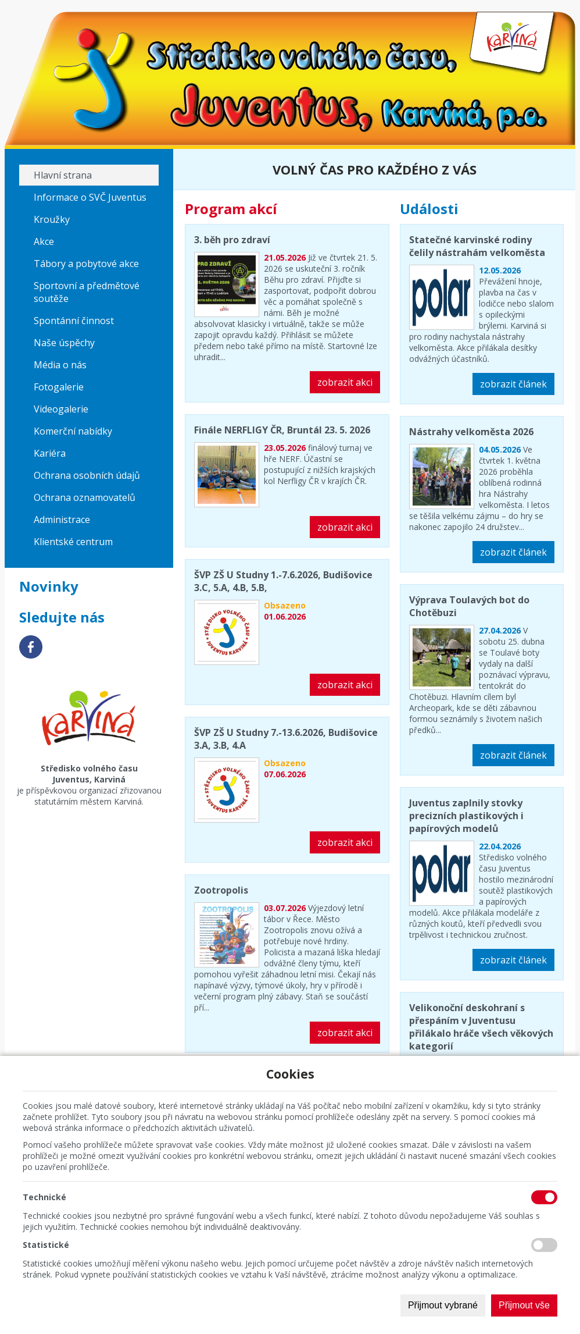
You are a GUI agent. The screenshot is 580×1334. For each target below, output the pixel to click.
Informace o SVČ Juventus (90, 197)
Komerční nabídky (73, 431)
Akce (44, 241)
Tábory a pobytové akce (86, 263)
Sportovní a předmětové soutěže (86, 292)
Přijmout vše (524, 1305)
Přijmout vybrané (443, 1305)
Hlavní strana (63, 175)
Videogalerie (61, 409)
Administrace (62, 519)
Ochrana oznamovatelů (84, 497)
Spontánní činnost (74, 320)
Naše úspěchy (64, 342)
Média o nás (60, 364)
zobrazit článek (513, 384)
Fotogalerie (59, 386)
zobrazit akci (345, 382)
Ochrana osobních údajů (87, 475)
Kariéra (50, 453)
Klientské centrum (73, 541)
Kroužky (52, 219)
